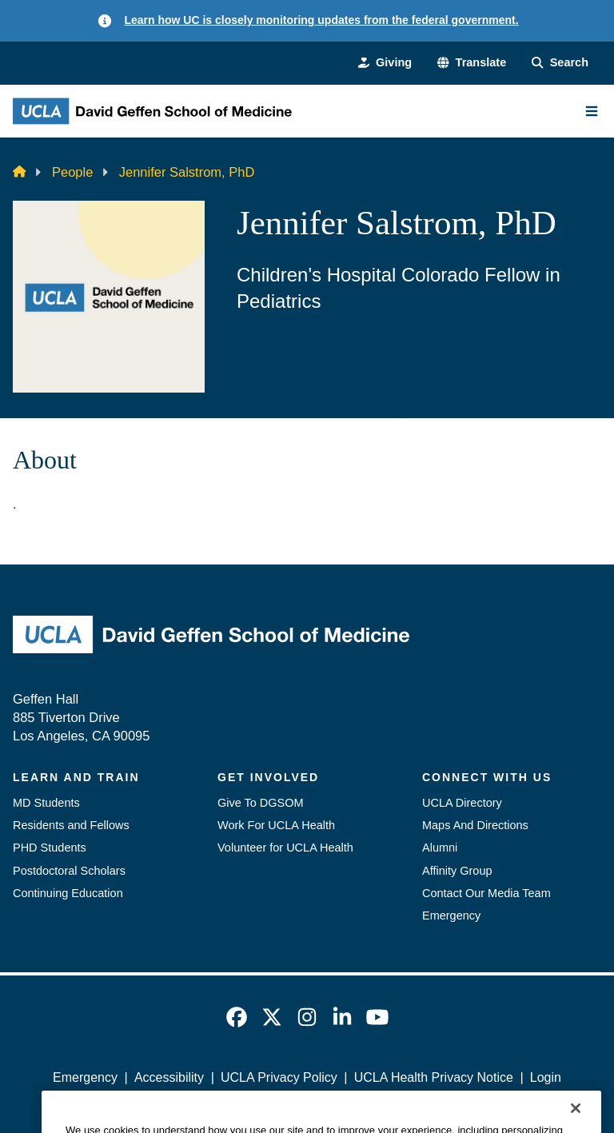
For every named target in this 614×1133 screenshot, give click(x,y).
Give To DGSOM (260, 802)
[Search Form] (560, 62)
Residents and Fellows (71, 825)
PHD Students (49, 847)
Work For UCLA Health (276, 825)
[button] (472, 62)
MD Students (46, 802)
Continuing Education (68, 893)
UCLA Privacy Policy (279, 1077)
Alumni (439, 847)
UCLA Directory (462, 802)
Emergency (451, 915)
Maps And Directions (475, 825)
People (72, 172)
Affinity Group (457, 870)
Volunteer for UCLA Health (285, 847)
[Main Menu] (591, 111)
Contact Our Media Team (486, 893)
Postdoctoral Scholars (69, 870)
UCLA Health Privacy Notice (433, 1077)
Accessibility (169, 1077)
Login (545, 1077)
